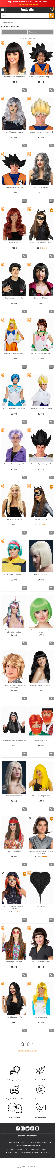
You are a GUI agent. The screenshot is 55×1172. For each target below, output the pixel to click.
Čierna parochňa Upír (41, 298)
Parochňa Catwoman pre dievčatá (41, 243)
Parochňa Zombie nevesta (14, 132)
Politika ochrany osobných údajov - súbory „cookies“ (28, 1149)
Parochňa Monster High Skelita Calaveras (14, 907)
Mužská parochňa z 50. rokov (14, 298)
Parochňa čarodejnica (41, 187)
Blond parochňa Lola (41, 574)
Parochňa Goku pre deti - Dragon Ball (41, 77)
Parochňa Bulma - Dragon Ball (14, 574)
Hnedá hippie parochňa (14, 962)
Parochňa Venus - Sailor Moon (14, 353)
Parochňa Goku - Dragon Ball (14, 187)
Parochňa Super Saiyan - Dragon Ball (41, 132)
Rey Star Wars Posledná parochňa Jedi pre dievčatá (41, 852)
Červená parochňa (14, 243)
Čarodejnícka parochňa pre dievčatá (14, 740)
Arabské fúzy (41, 906)
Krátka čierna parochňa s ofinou (14, 77)
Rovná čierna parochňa (14, 1017)
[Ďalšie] (32, 1044)
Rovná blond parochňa (14, 519)
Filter (4, 32)
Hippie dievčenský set (14, 851)
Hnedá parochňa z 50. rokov (41, 962)
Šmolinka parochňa (41, 1017)
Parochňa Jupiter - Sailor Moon (41, 353)
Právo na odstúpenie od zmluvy (19, 1152)
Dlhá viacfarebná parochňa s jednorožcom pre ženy (14, 631)
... (1, 23)
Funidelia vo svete (10, 1142)
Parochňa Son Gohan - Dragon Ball (41, 409)
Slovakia (46, 1152)
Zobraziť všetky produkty (27, 1050)
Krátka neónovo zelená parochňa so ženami (41, 631)
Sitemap (37, 1152)
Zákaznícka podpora (27, 1136)
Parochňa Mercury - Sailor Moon (14, 409)
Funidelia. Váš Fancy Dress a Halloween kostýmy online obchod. (27, 9)
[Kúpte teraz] (24, 90)
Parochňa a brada (41, 740)
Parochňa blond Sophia (14, 796)
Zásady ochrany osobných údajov (28, 1146)
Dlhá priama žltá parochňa (41, 796)
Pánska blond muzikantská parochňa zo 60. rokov (14, 686)
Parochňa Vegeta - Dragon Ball (41, 464)
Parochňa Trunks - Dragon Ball (14, 464)
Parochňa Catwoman (41, 519)
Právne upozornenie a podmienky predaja (35, 1142)
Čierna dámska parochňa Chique (41, 685)
